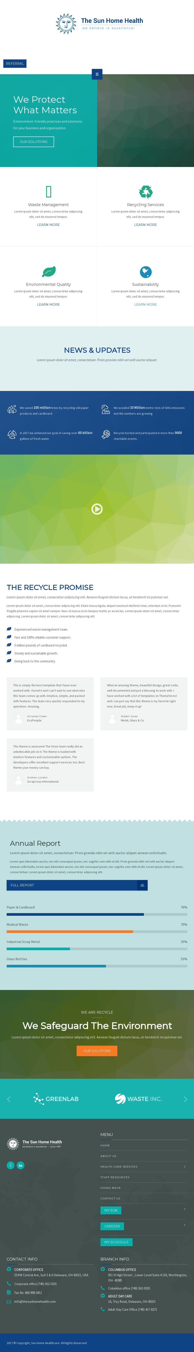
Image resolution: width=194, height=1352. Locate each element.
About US (108, 1156)
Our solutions (33, 142)
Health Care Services (118, 1166)
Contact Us (110, 1198)
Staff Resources (115, 1177)
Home (105, 1145)
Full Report (79, 885)
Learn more (48, 225)
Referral (15, 64)
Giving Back (110, 1187)
